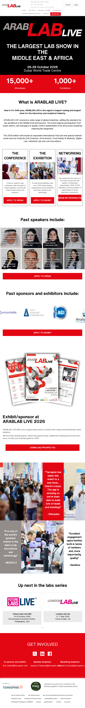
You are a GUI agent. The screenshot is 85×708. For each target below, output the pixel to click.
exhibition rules (16, 698)
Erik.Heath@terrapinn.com (15, 666)
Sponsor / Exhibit (44, 10)
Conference (57, 10)
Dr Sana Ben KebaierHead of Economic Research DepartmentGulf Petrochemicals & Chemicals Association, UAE (74, 259)
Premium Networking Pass (31, 13)
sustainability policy (51, 698)
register (55, 14)
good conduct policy (18, 695)
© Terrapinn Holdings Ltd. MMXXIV (22, 702)
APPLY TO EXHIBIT (42, 200)
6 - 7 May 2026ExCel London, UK (63, 616)
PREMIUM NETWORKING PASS (69, 198)
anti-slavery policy (34, 695)
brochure (67, 702)
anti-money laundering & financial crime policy (58, 695)
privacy (38, 702)
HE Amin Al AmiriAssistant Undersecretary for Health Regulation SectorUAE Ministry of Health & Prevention (10, 238)
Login (76, 5)
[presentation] (41, 627)
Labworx (46, 13)
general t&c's (48, 702)
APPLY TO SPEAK (15, 200)
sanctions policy (66, 698)
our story (32, 10)
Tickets (68, 5)
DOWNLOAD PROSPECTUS (42, 448)
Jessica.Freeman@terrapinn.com (45, 666)
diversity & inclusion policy (32, 698)
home (24, 10)
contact (58, 702)
